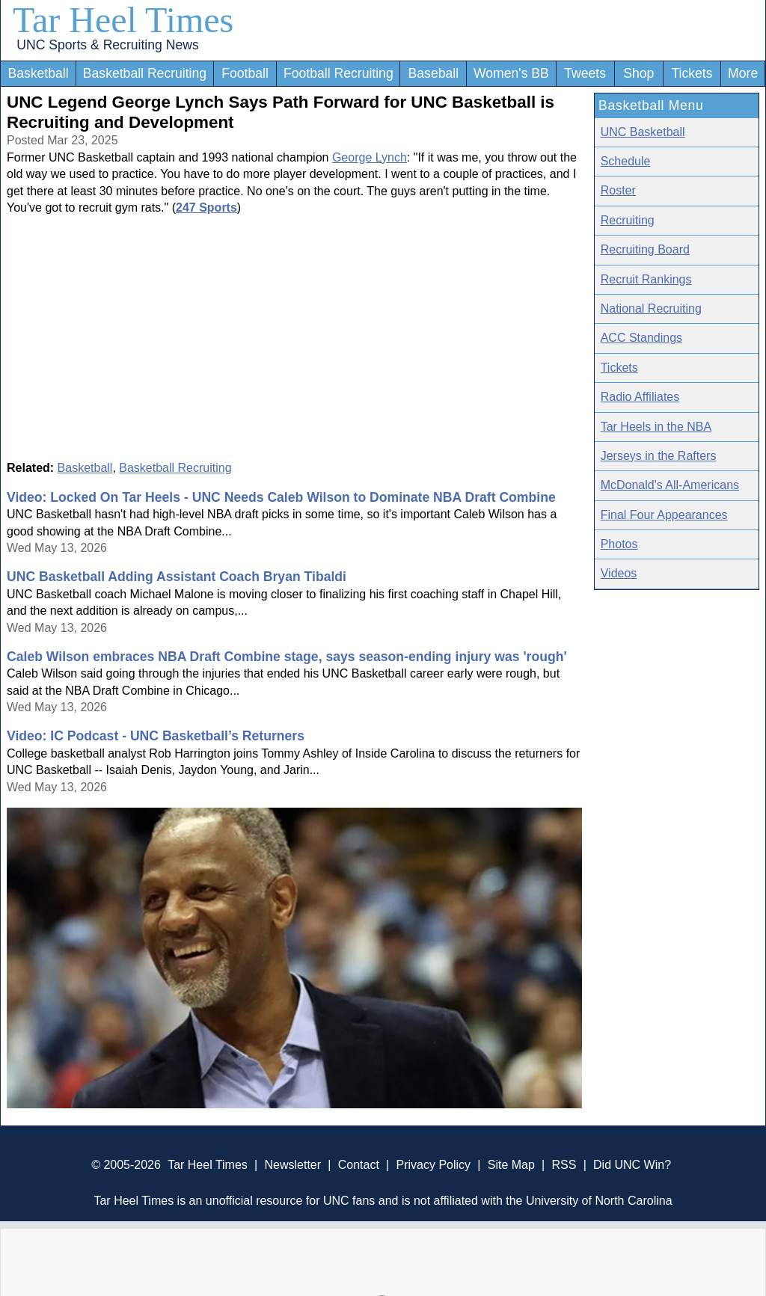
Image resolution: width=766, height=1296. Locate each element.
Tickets (691, 73)
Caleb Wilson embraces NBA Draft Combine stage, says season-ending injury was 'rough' (287, 656)
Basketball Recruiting (144, 73)
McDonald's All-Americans (670, 485)
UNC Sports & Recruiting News (107, 44)
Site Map (511, 1164)
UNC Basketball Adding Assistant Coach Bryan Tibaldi (176, 576)
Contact (358, 1164)
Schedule (626, 161)
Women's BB (511, 73)
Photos (619, 544)
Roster (618, 190)
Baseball (433, 73)
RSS (563, 1164)
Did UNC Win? (632, 1164)
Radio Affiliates (640, 396)
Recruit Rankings (646, 279)
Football (245, 73)
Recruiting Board (645, 249)
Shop (638, 73)
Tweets (585, 73)
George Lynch (369, 157)
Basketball (37, 73)
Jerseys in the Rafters (659, 455)
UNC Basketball (643, 132)
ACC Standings (641, 337)
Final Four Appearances (664, 515)
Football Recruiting (338, 73)
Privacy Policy (433, 1164)
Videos (619, 573)
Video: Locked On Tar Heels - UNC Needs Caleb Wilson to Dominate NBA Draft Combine (281, 497)
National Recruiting (651, 308)
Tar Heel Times (123, 20)
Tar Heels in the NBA (656, 426)
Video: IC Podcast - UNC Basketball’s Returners (155, 735)
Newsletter (292, 1164)
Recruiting (628, 220)
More (743, 73)
